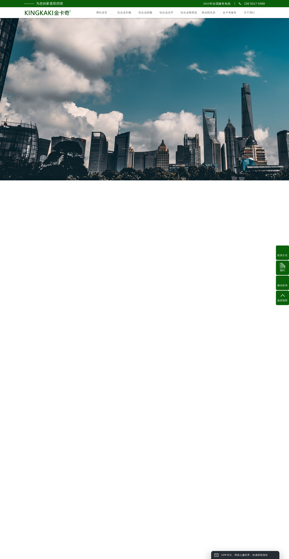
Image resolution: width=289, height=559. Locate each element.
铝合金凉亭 (166, 12)
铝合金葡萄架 (189, 12)
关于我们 (249, 12)
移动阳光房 (209, 12)
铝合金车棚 (124, 12)
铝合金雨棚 (145, 12)
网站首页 (101, 12)
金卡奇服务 (230, 12)
